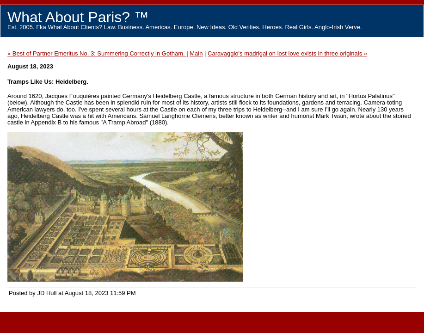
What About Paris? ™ (78, 17)
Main (196, 53)
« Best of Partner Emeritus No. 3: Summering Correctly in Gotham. (96, 53)
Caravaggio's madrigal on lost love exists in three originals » (287, 53)
